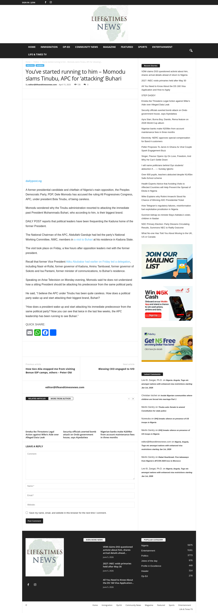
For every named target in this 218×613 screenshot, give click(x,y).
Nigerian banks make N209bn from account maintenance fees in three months (118, 434)
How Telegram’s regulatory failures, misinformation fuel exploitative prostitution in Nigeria (166, 207)
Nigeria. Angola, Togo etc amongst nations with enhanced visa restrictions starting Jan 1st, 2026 (167, 384)
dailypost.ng (34, 181)
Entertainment (162, 47)
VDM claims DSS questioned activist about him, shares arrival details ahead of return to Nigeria (165, 73)
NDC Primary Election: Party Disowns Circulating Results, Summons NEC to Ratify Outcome (166, 226)
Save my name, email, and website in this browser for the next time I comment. (68, 513)
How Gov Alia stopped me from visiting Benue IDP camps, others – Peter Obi (50, 370)
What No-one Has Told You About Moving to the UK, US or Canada (167, 235)
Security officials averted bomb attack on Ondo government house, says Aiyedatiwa (79, 434)
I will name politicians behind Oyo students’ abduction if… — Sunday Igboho (163, 167)
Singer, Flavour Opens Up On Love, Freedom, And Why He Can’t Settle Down (166, 158)
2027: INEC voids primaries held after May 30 (164, 80)
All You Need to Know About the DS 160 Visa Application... (118, 581)
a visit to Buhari (83, 239)
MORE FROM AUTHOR (61, 398)
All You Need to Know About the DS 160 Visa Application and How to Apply (164, 88)
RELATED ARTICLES (37, 398)
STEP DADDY (149, 95)
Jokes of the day (149, 561)
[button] (191, 50)
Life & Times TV (37, 54)
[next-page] (133, 398)
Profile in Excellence (151, 566)
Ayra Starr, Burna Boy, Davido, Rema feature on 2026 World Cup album (165, 121)
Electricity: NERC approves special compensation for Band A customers (166, 139)
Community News (86, 47)
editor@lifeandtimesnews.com (42, 84)
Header (145, 571)
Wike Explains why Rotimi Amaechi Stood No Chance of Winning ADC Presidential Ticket (164, 198)
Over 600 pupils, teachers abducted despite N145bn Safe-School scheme (167, 176)
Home (32, 47)
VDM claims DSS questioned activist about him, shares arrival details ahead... (118, 549)
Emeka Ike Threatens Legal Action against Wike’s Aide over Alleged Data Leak (42, 434)
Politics (36, 62)
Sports (142, 47)
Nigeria (40, 65)
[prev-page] (129, 398)
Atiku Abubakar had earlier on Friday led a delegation (98, 261)
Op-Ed (66, 47)
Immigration (49, 47)
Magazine (109, 47)
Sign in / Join (28, 2)
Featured (127, 47)
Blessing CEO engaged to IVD (116, 368)
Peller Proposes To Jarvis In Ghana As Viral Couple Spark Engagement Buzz (167, 149)
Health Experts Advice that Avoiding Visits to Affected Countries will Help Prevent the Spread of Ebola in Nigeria (166, 187)
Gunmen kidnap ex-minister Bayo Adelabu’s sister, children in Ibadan (166, 217)
